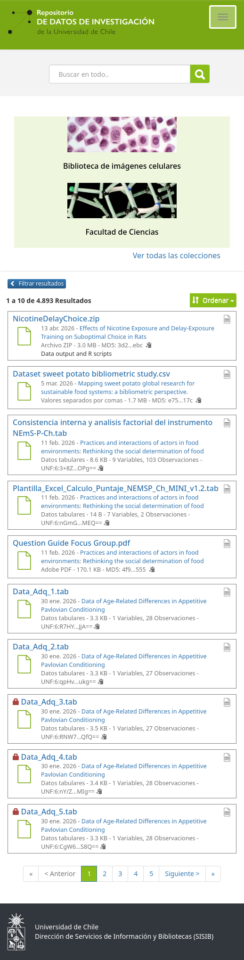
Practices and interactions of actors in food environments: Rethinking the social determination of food (122, 447)
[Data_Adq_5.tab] (24, 830)
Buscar (200, 74)
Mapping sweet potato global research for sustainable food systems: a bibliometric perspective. (118, 387)
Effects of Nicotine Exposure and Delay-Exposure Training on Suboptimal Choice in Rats (127, 332)
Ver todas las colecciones (176, 255)
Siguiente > (182, 873)
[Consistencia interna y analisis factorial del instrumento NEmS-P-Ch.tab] (24, 452)
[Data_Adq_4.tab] (24, 775)
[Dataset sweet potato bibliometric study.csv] (24, 392)
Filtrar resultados (37, 283)
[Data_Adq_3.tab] (24, 720)
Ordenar (213, 299)
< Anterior (59, 873)
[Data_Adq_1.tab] (24, 610)
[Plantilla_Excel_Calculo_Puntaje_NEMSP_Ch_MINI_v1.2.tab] (24, 506)
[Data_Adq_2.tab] (24, 665)
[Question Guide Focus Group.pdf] (24, 561)
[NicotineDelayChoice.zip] (24, 337)
